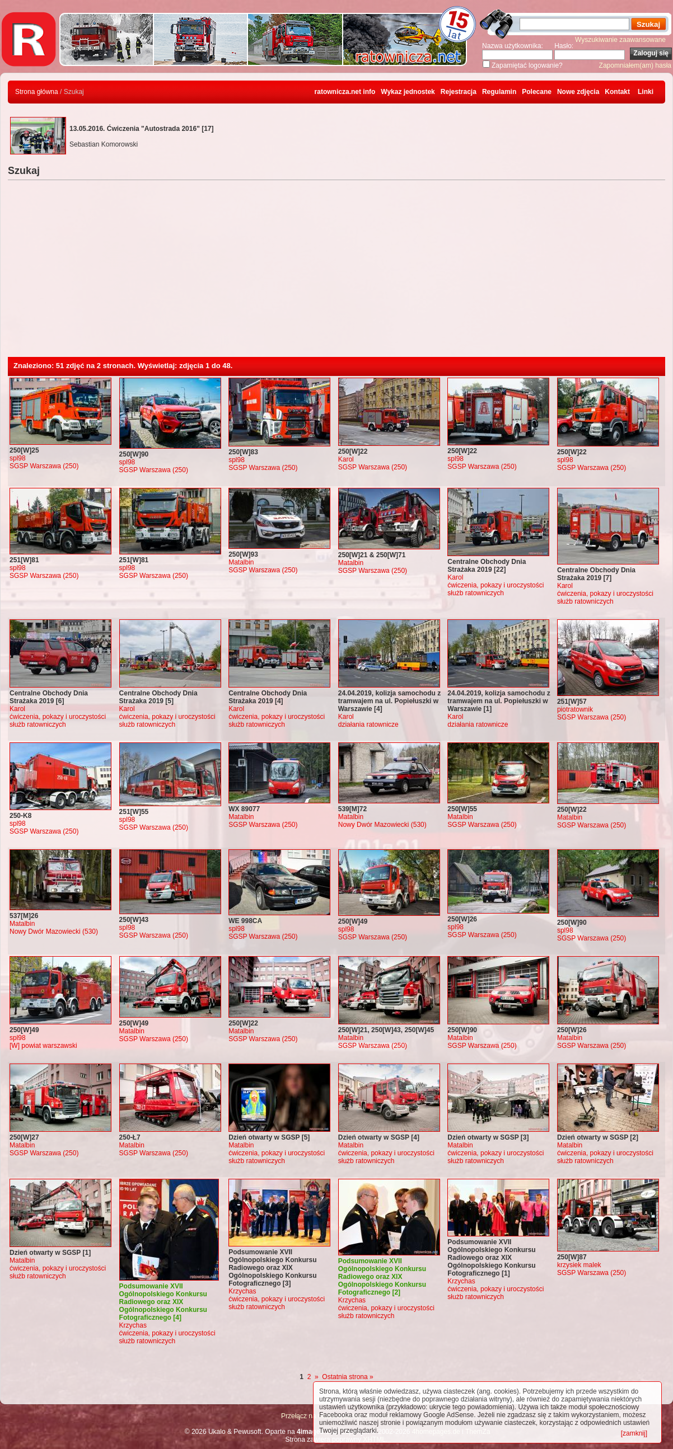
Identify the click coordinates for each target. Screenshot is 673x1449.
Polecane (537, 92)
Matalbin (241, 562)
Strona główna (36, 92)
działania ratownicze (368, 724)
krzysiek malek (579, 1265)
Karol (346, 459)
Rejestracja (458, 92)
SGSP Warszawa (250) (44, 466)
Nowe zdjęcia (578, 92)
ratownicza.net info (345, 92)
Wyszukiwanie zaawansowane (620, 40)
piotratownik (575, 709)
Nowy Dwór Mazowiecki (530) (382, 825)
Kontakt (617, 92)
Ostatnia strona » (347, 1377)
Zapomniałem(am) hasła (635, 65)
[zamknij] (634, 1433)
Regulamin (499, 92)
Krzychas (133, 1325)
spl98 (18, 458)
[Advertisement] (336, 273)
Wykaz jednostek (407, 92)
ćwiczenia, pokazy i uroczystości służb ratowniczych (495, 589)
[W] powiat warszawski (43, 1046)
